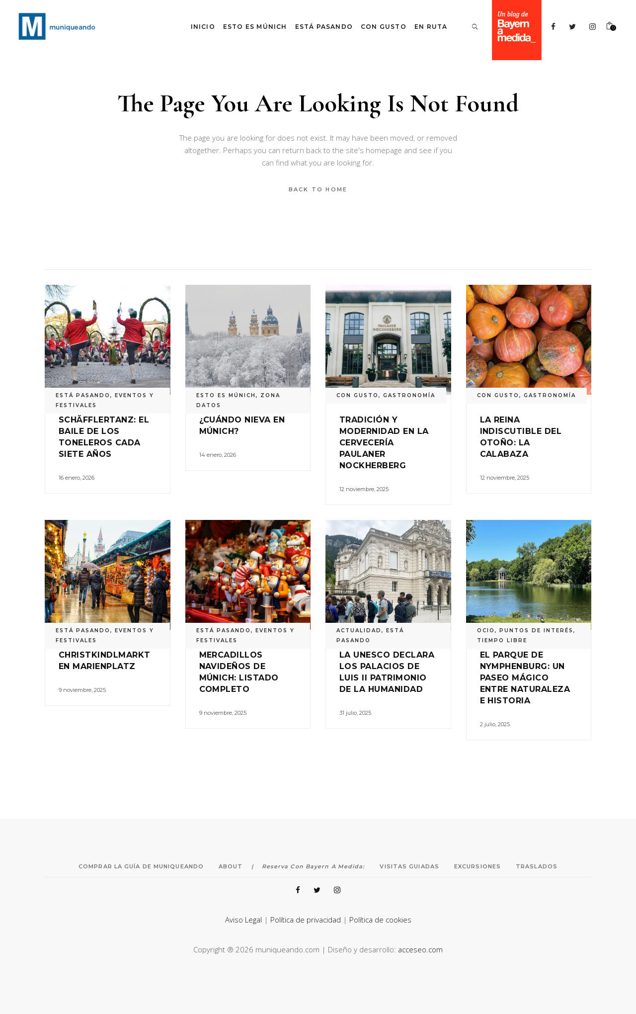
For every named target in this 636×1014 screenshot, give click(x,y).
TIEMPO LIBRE (502, 640)
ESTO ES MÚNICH (226, 395)
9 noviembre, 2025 (82, 689)
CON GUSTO (357, 395)
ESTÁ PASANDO (83, 395)
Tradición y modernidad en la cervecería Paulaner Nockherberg (384, 442)
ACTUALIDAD (359, 630)
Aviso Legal (243, 920)
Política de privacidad (305, 920)
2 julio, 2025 (495, 724)
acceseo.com (420, 949)
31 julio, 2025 (355, 712)
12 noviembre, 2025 (364, 489)
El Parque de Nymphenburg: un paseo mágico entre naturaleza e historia (525, 677)
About (231, 866)
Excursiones (477, 866)
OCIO (486, 630)
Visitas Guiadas (409, 866)
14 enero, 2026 (217, 454)
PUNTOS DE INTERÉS (536, 630)
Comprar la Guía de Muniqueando (141, 866)
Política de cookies (380, 920)
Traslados (536, 866)
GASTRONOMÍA (409, 395)
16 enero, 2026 (76, 477)
